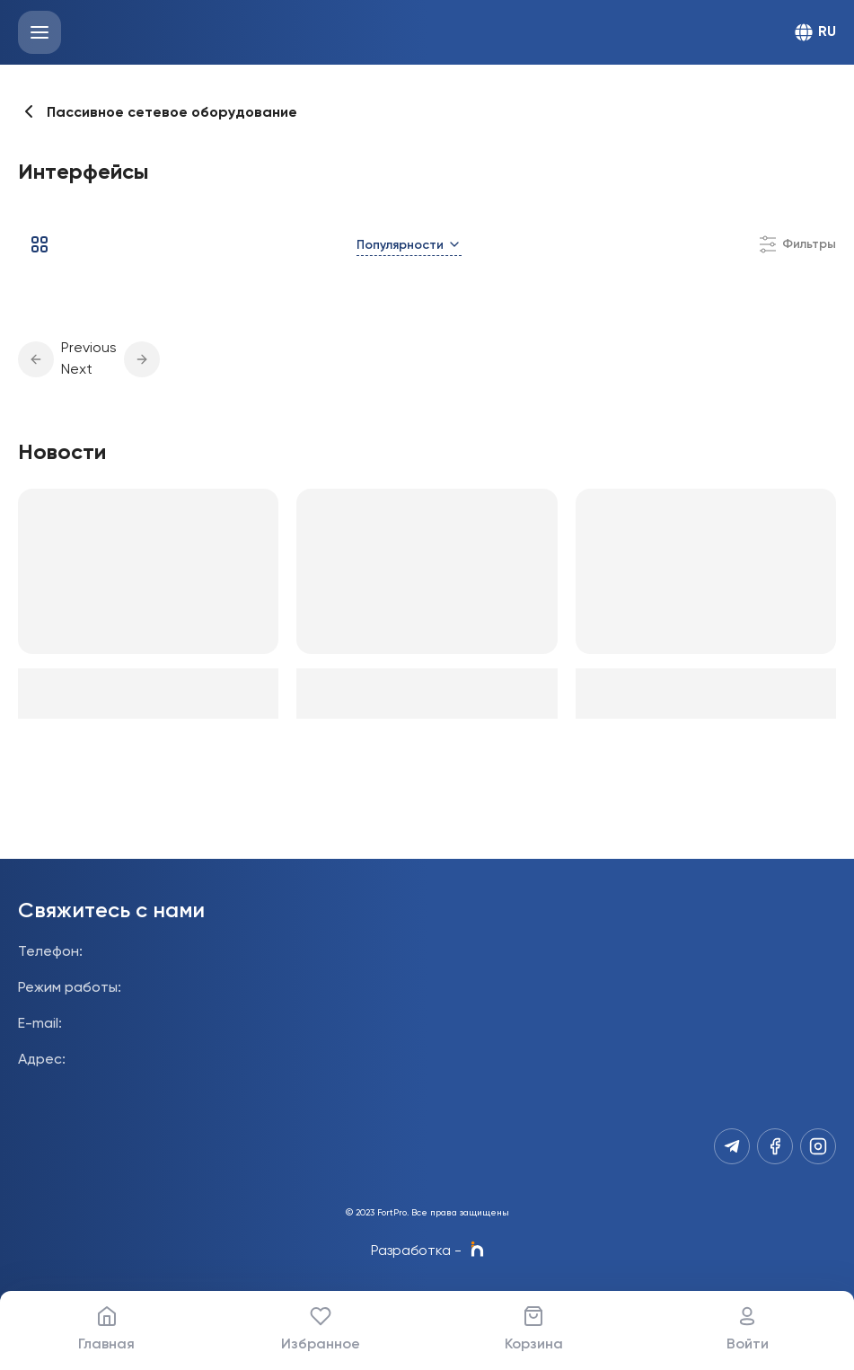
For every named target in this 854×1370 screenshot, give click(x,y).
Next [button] (76, 370)
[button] (36, 359)
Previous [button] (89, 348)
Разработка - (427, 1251)
